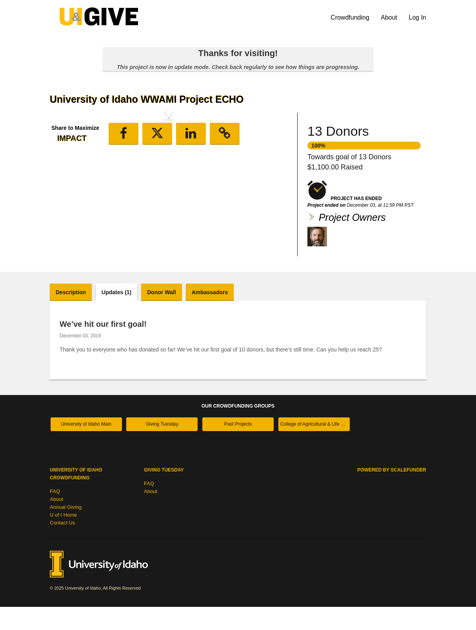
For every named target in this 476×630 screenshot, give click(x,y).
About (390, 17)
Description (71, 315)
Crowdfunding (351, 17)
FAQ (55, 514)
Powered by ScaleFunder (391, 493)
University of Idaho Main (86, 447)
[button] (67, 179)
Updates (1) (116, 315)
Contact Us (62, 546)
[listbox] (168, 181)
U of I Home (63, 538)
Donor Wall (161, 315)
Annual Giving (66, 530)
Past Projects (238, 447)
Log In (417, 17)
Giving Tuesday (162, 447)
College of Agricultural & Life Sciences (315, 447)
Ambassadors (210, 315)
